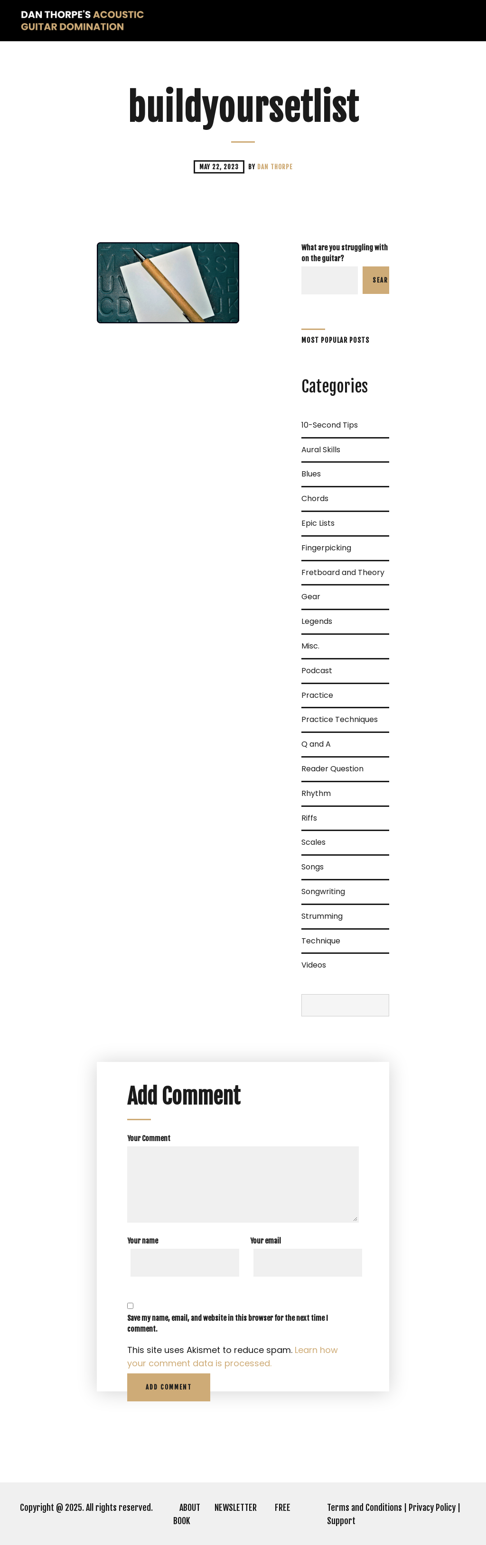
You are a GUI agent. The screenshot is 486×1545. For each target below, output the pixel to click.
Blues (311, 473)
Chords (314, 498)
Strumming (322, 916)
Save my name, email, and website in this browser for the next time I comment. (227, 1324)
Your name (142, 1240)
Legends (316, 621)
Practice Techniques (339, 719)
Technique (320, 940)
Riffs (309, 818)
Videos (313, 965)
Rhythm (316, 793)
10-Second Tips (329, 425)
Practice (317, 695)
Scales (313, 842)
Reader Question (332, 768)
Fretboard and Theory (342, 572)
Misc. (310, 645)
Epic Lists (318, 523)
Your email (265, 1240)
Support (341, 1521)
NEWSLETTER (236, 1507)
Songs (312, 866)
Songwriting (323, 891)
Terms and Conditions (364, 1507)
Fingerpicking (326, 547)
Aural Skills (320, 449)
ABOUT (189, 1507)
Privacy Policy (432, 1507)
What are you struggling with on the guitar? (344, 253)
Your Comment (148, 1138)
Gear (310, 596)
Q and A (316, 744)
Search (381, 280)
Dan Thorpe (274, 167)
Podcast (316, 670)
